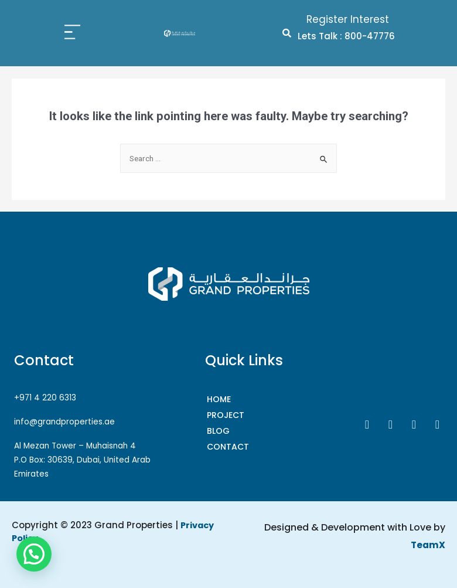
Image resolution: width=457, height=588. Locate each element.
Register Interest (347, 19)
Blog (218, 431)
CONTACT (228, 447)
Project (225, 415)
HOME (219, 399)
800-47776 (370, 36)
